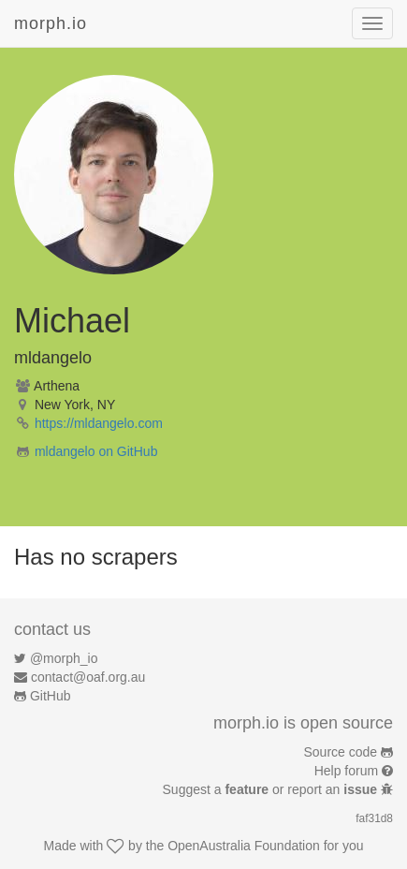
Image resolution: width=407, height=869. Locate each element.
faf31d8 (374, 818)
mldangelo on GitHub (96, 451)
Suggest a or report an (272, 789)
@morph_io (64, 658)
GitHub (50, 695)
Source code (341, 751)
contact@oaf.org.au (88, 677)
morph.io (50, 23)
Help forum (346, 770)
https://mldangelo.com (99, 423)
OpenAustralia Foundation (243, 845)
